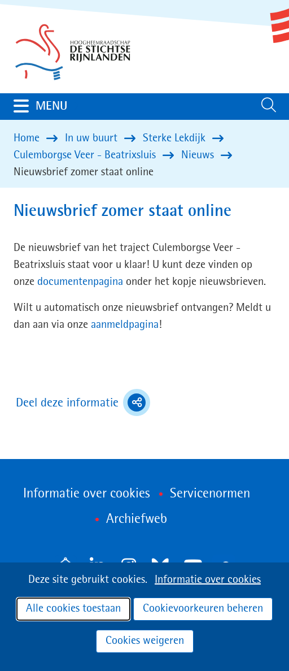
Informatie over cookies (208, 580)
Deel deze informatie (83, 402)
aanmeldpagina (125, 325)
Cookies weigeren (145, 641)
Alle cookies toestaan (73, 608)
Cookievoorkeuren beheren (203, 608)
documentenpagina (80, 282)
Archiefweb (136, 519)
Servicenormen (210, 494)
